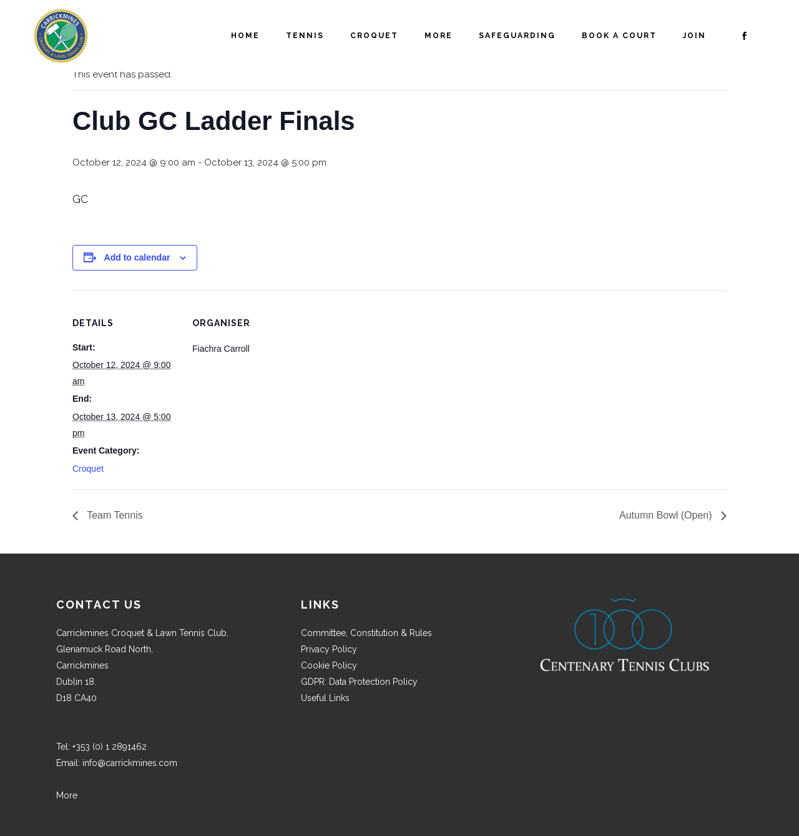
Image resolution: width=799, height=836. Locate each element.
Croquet (88, 469)
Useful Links (325, 698)
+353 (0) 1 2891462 (109, 747)
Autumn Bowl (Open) (667, 515)
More (66, 795)
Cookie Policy (329, 665)
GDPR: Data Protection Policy (359, 682)
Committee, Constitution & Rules (366, 633)
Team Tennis (113, 515)
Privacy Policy (329, 649)
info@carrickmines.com (129, 763)
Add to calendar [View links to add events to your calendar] (137, 257)
